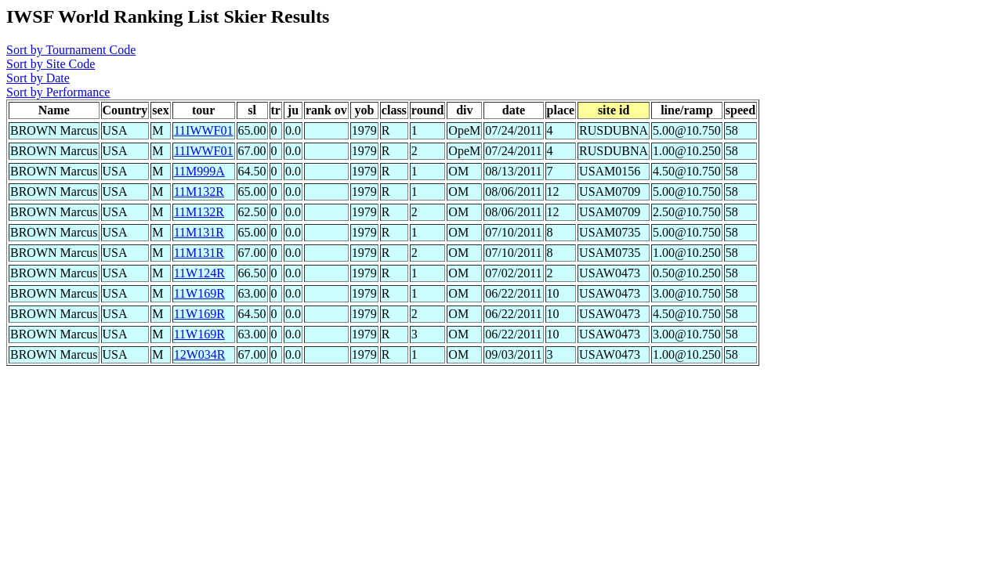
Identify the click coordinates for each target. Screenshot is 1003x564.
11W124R (199, 273)
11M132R (199, 191)
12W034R (200, 354)
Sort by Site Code (50, 63)
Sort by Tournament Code (71, 49)
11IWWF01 (204, 130)
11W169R (199, 293)
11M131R (199, 232)
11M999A (199, 171)
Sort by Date (38, 78)
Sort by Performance (58, 92)
